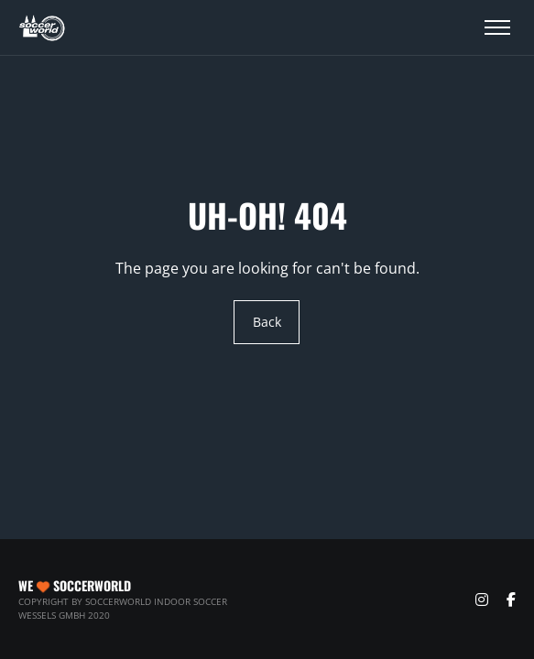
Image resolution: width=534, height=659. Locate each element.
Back (267, 322)
